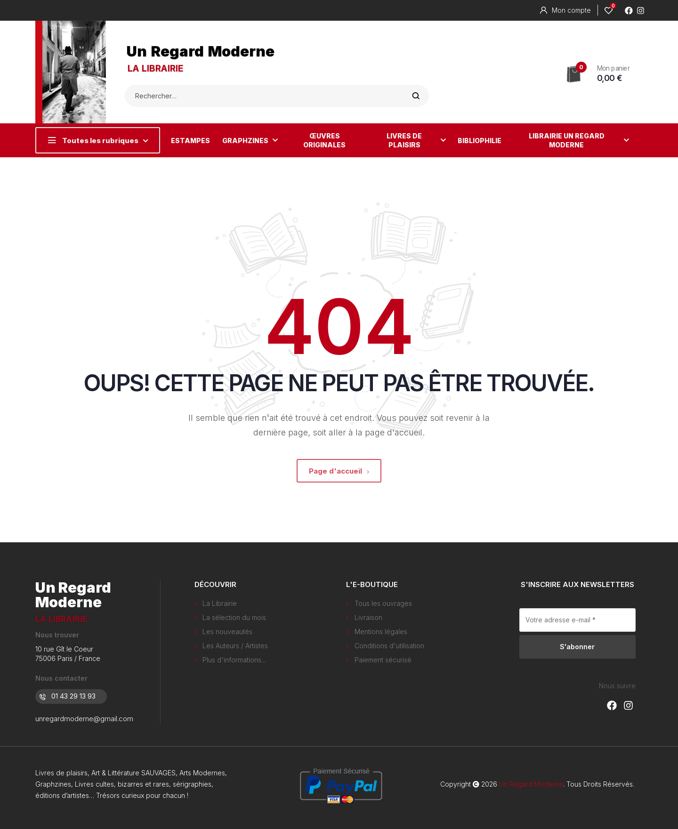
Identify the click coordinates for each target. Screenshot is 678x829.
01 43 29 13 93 (68, 696)
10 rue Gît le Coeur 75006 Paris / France (67, 653)
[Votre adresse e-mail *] (577, 620)
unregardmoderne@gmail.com (84, 718)
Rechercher (416, 96)
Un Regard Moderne (200, 51)
